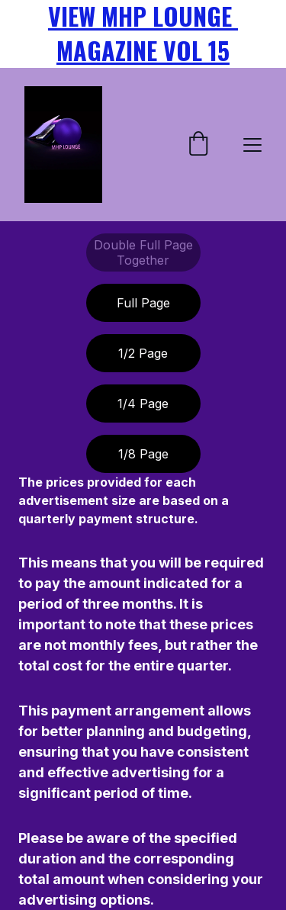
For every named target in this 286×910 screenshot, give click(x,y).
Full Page (143, 302)
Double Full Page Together (143, 252)
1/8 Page (143, 453)
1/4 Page (143, 403)
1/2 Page (143, 353)
